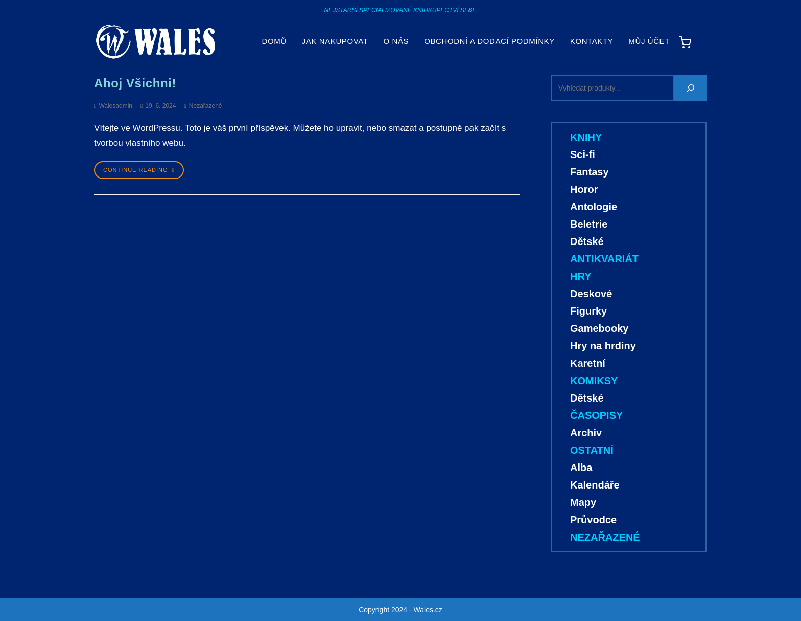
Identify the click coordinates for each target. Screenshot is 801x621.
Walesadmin (115, 105)
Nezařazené (205, 105)
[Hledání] (690, 88)
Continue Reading (139, 170)
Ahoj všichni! (135, 83)
